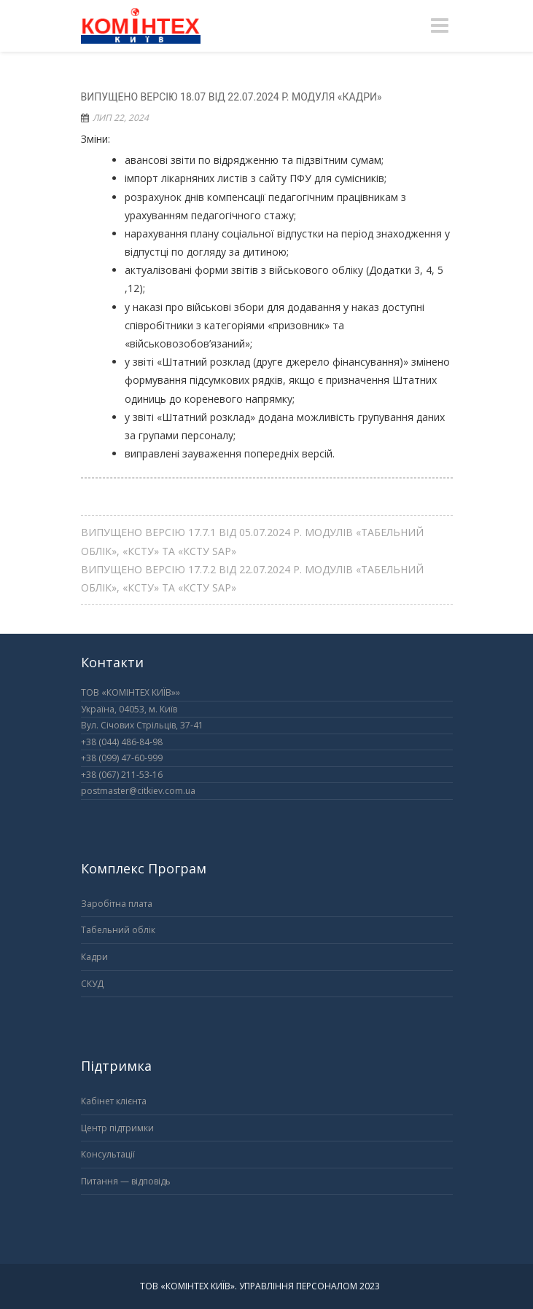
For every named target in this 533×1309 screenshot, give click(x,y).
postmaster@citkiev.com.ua (138, 791)
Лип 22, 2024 (121, 117)
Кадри (94, 957)
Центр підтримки (117, 1128)
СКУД (92, 984)
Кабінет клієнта (114, 1101)
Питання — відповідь (126, 1181)
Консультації (108, 1154)
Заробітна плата (116, 903)
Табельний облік (118, 930)
